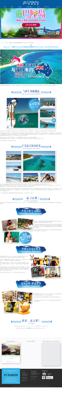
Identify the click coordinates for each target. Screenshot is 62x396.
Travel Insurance (34, 372)
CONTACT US (46, 6)
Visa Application (34, 371)
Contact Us (24, 380)
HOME (5, 6)
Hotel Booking (24, 378)
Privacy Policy (33, 377)
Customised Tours (25, 374)
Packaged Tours (25, 372)
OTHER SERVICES (29, 6)
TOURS (12, 6)
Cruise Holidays (24, 375)
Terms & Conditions (34, 376)
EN (56, 6)
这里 (29, 328)
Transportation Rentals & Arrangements (35, 374)
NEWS (38, 6)
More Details (10, 358)
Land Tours (24, 373)
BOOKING (20, 6)
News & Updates (25, 379)
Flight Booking (24, 377)
